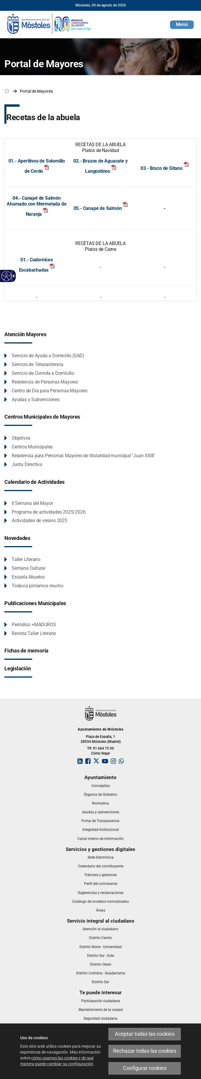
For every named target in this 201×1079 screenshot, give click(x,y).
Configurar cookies (145, 1068)
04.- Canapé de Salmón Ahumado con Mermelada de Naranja (36, 206)
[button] (182, 24)
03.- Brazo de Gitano (162, 168)
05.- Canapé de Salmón (101, 208)
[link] (49, 23)
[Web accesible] (6, 276)
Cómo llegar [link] (100, 753)
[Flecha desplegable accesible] (12, 276)
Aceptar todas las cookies (144, 1034)
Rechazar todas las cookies (144, 1051)
